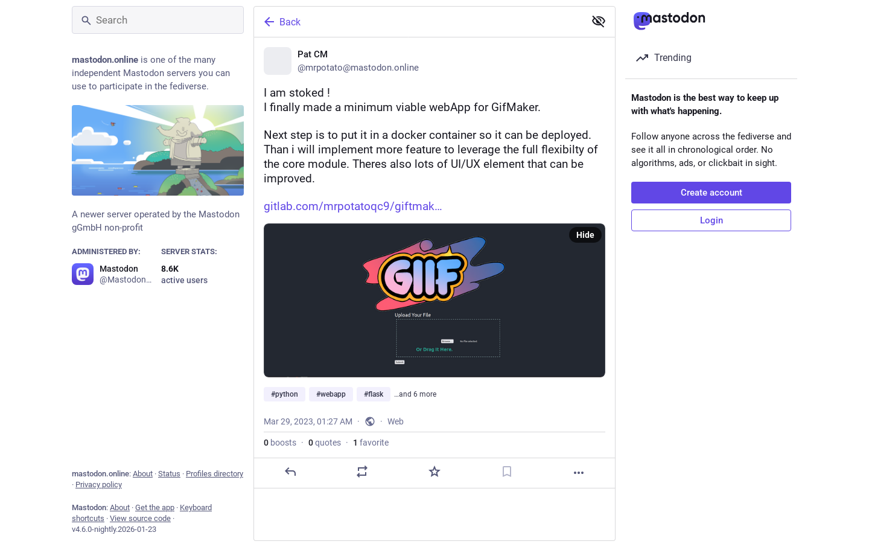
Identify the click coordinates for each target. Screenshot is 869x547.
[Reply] (290, 471)
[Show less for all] (598, 21)
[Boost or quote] (362, 471)
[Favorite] (434, 471)
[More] (578, 472)
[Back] (418, 22)
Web (395, 421)
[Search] (158, 20)
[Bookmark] (507, 471)
